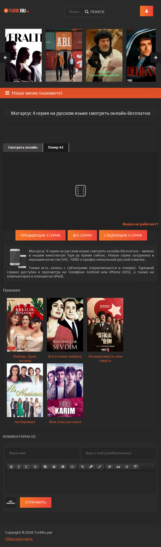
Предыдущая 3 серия (40, 235)
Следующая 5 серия (123, 235)
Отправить (35, 502)
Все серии (82, 235)
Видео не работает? (140, 224)
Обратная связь (19, 539)
